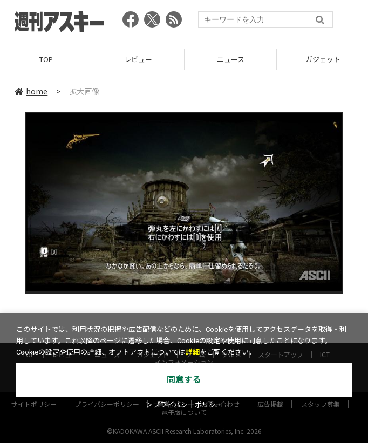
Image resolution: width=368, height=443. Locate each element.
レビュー (138, 59)
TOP (46, 59)
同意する (184, 379)
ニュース (230, 59)
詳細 (193, 352)
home (31, 91)
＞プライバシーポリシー (184, 405)
